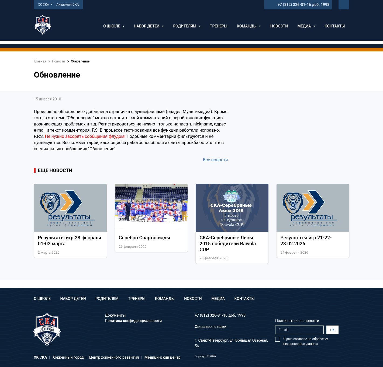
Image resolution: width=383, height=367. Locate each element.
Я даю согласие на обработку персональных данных (305, 341)
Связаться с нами (211, 326)
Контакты (335, 26)
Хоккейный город (68, 357)
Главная (40, 61)
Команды (249, 26)
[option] (70, 222)
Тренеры (218, 26)
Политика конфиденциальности (133, 321)
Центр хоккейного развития (114, 357)
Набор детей (149, 26)
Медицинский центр (162, 357)
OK (332, 330)
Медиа (306, 26)
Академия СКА (67, 4)
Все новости (215, 159)
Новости (279, 26)
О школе (113, 26)
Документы (115, 315)
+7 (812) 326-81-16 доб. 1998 (303, 4)
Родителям (186, 26)
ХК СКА (45, 4)
